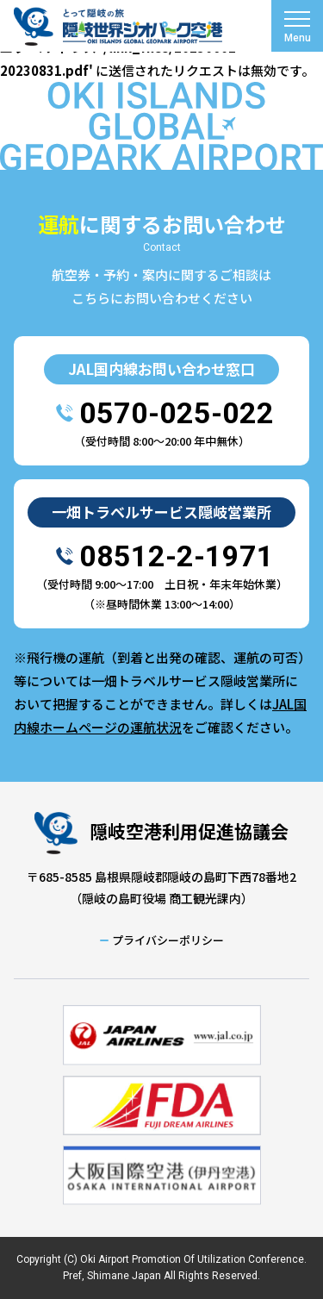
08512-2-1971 (176, 556)
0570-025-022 (176, 413)
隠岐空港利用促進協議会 (189, 831)
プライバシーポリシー (168, 940)
